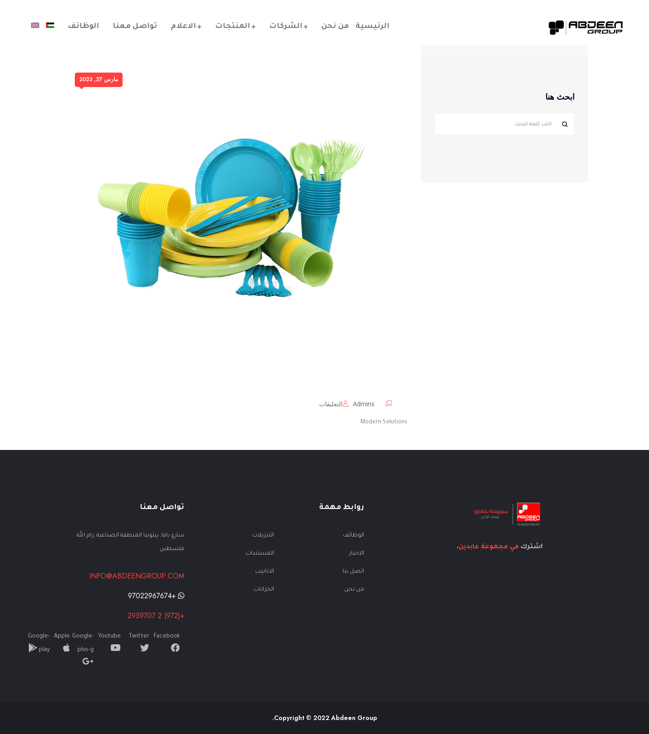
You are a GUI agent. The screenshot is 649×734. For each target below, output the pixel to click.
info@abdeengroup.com (136, 576)
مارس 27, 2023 (98, 79)
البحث (564, 124)
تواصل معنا (135, 27)
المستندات (260, 553)
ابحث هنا (560, 97)
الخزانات (264, 590)
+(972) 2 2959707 (156, 615)
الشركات (285, 27)
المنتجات (232, 27)
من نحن (335, 27)
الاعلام (183, 27)
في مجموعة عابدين (488, 547)
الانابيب (264, 572)
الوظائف (83, 27)
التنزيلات (263, 535)
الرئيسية (372, 27)
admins (364, 403)
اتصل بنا (353, 572)
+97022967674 (156, 596)
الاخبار (356, 553)
